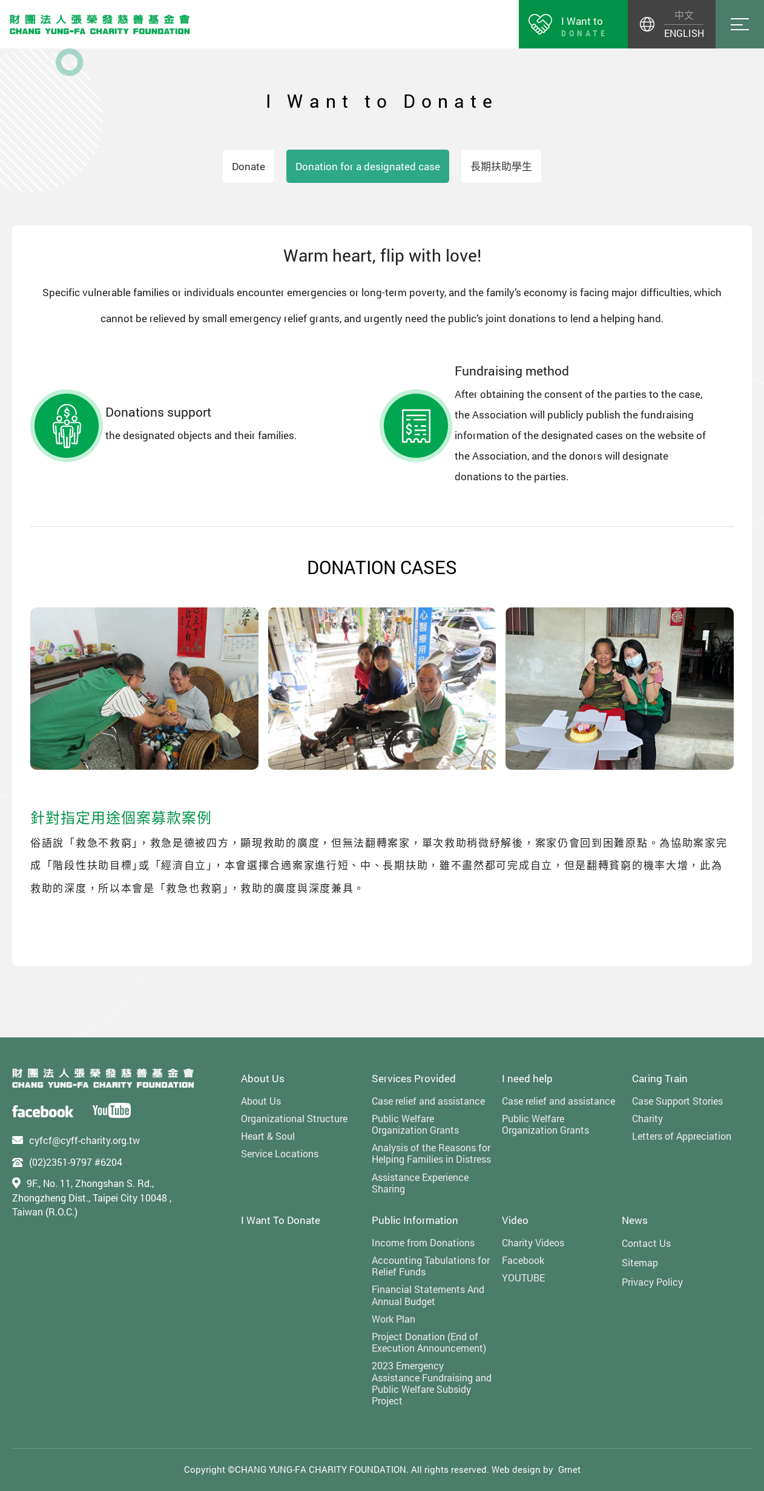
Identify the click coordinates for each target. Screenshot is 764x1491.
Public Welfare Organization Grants (415, 1124)
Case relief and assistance (428, 1100)
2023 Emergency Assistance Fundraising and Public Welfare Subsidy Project (432, 1383)
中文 (684, 14)
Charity (647, 1118)
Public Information (415, 1220)
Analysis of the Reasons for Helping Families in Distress (431, 1153)
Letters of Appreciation (681, 1136)
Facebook (523, 1260)
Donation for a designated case (367, 166)
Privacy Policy (652, 1281)
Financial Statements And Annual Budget (428, 1294)
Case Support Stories (677, 1100)
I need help (527, 1078)
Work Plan (393, 1318)
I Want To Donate (280, 1220)
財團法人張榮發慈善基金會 (100, 24)
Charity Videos (533, 1242)
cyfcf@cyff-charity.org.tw (84, 1140)
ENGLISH (683, 33)
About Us (263, 1078)
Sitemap (640, 1262)
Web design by (522, 1469)
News (635, 1220)
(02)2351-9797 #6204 (75, 1161)
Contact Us (646, 1243)
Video (515, 1220)
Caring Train (660, 1078)
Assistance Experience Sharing (420, 1182)
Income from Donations (423, 1242)
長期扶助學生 (501, 166)
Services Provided (414, 1078)
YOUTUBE (523, 1277)
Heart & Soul (268, 1136)
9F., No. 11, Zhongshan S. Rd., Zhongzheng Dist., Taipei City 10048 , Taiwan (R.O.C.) (91, 1197)
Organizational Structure (294, 1118)
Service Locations (279, 1153)
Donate (248, 166)
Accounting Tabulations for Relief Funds (431, 1265)
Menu (740, 24)
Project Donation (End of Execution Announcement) (429, 1342)
